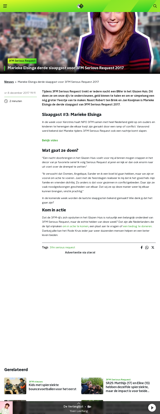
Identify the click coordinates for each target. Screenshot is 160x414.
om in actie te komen (75, 226)
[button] (151, 407)
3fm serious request (62, 247)
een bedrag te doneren (137, 226)
